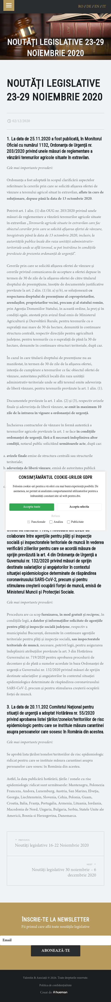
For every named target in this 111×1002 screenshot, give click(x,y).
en (96, 7)
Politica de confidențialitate (55, 985)
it (104, 7)
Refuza (55, 516)
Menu (8, 5)
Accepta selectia (79, 507)
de (88, 7)
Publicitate (75, 522)
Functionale (36, 522)
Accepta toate (31, 507)
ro (80, 7)
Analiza (56, 522)
